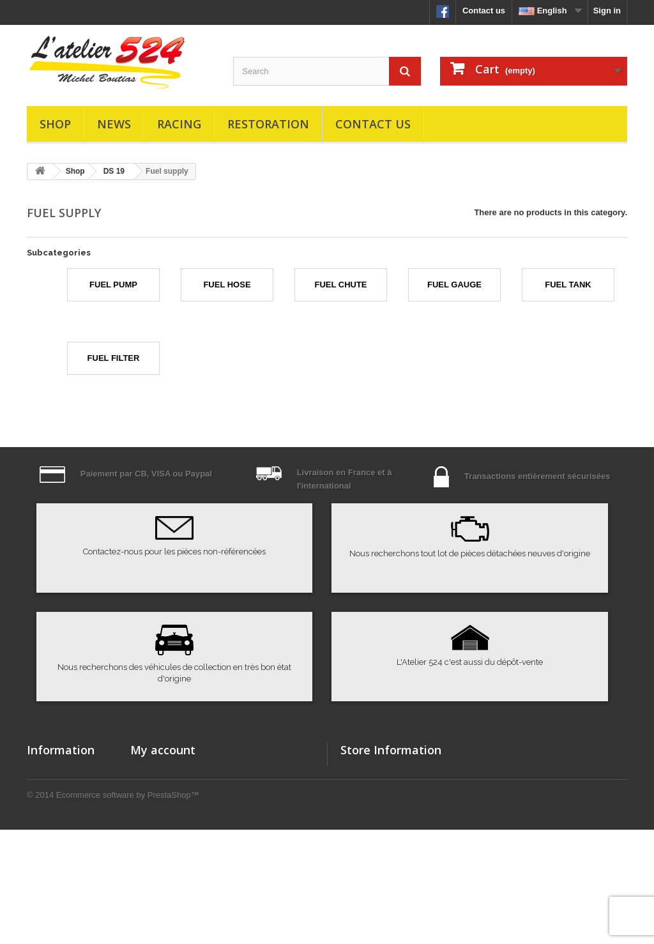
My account (162, 749)
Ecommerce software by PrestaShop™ (127, 909)
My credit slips (159, 804)
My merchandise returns (178, 787)
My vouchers (155, 853)
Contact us (483, 10)
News (114, 124)
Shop (55, 124)
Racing (179, 124)
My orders (150, 770)
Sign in (607, 10)
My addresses (157, 820)
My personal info (163, 837)
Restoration (268, 124)
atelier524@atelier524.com (439, 860)
